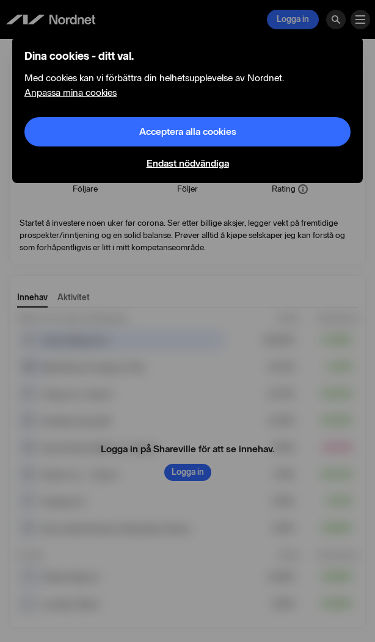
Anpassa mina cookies (70, 92)
